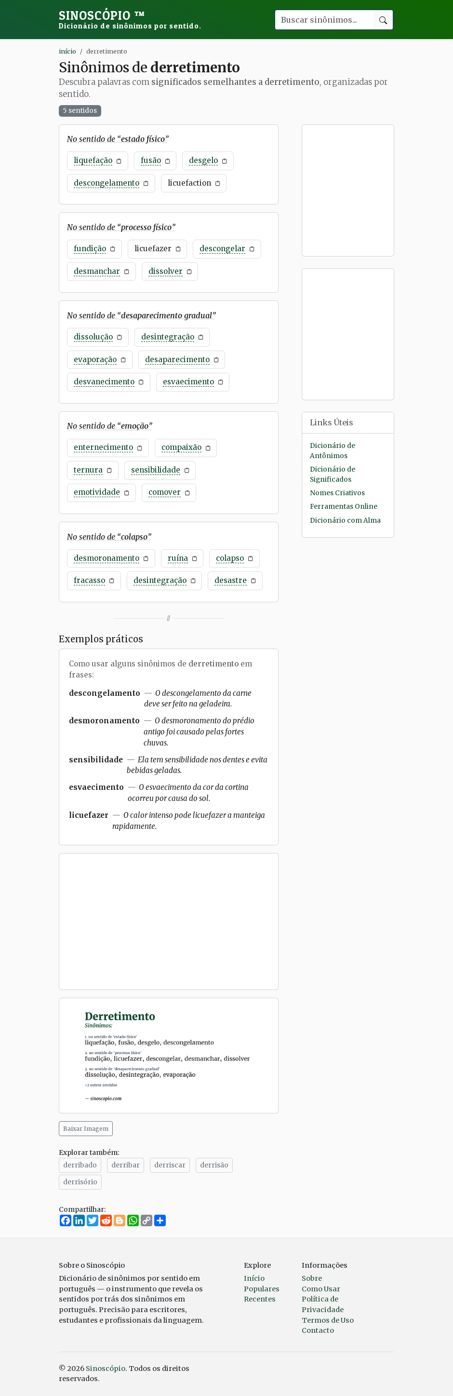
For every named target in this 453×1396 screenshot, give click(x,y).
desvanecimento (104, 381)
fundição (90, 248)
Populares (262, 1289)
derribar (125, 1165)
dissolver (165, 271)
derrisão (214, 1165)
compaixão (181, 447)
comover (164, 492)
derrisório (80, 1182)
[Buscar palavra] (324, 20)
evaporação (95, 359)
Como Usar (321, 1289)
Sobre (312, 1278)
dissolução (93, 336)
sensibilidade (155, 469)
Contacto (318, 1330)
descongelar (222, 248)
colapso (230, 558)
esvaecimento (188, 381)
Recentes (260, 1299)
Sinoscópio (130, 19)
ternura (88, 469)
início (67, 51)
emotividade (97, 492)
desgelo (203, 160)
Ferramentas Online (343, 506)
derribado (80, 1165)
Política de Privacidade (323, 1304)
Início (254, 1278)
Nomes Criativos (337, 493)
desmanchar (97, 271)
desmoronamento (106, 558)
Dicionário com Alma (345, 520)
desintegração (167, 336)
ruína (178, 558)
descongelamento (106, 183)
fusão (151, 160)
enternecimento (103, 447)
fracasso (89, 580)
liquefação (93, 160)
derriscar (170, 1165)
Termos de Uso (328, 1320)
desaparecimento (177, 359)
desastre (230, 580)
